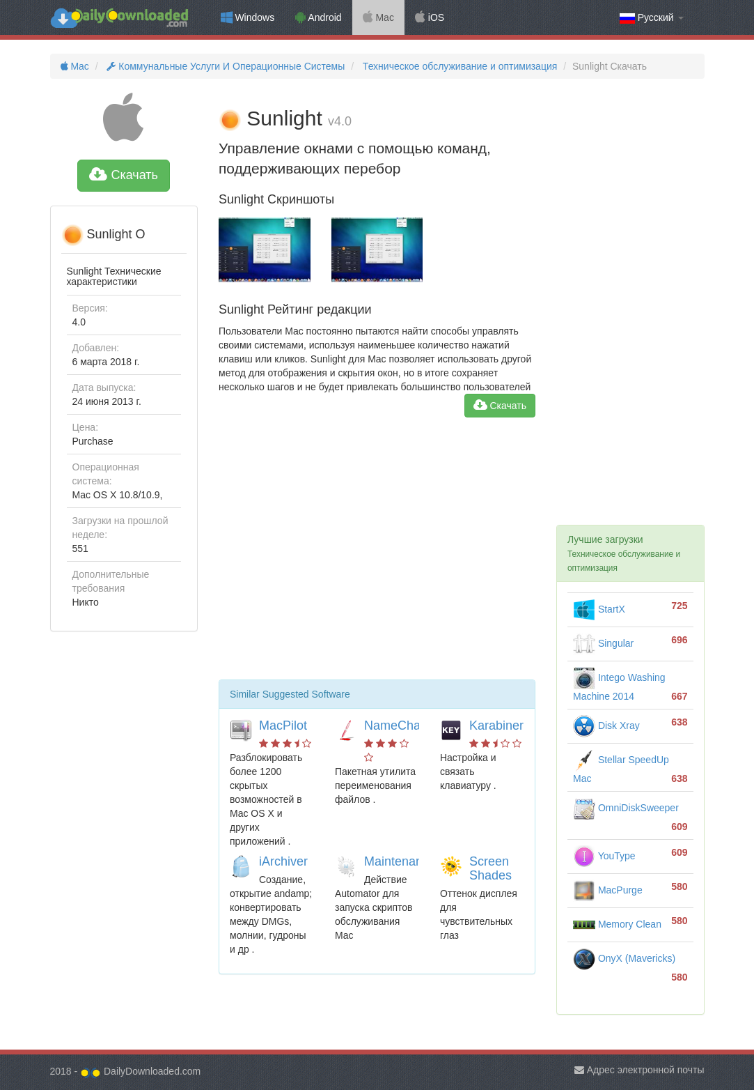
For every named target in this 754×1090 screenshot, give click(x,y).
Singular (603, 643)
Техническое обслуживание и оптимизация (458, 66)
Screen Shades (490, 868)
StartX (599, 609)
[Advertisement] (377, 554)
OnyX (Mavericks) (624, 958)
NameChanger (405, 725)
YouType (604, 855)
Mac (378, 17)
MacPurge (608, 890)
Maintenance (400, 861)
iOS (429, 17)
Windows (248, 17)
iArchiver (283, 861)
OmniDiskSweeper (626, 807)
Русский (652, 18)
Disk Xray (606, 725)
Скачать (123, 175)
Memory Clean (617, 924)
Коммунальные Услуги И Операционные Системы (224, 66)
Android (318, 17)
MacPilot (283, 725)
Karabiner (496, 725)
